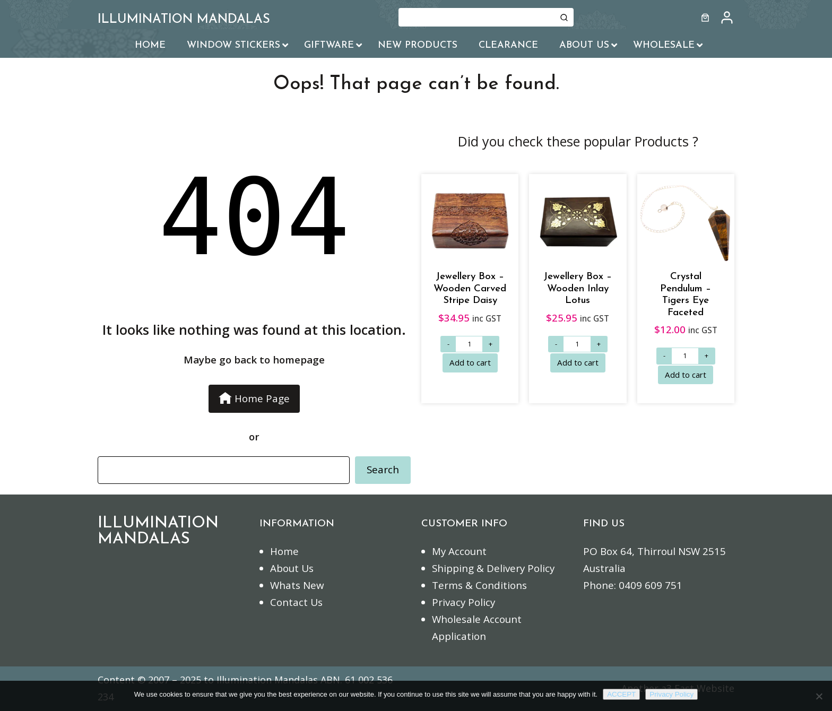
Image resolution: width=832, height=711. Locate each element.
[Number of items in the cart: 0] (705, 17)
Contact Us (296, 602)
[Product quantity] (469, 344)
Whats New (297, 585)
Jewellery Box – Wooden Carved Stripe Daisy (470, 289)
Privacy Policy (463, 602)
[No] (818, 696)
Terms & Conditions (479, 585)
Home (284, 551)
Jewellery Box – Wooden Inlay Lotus (577, 289)
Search (383, 469)
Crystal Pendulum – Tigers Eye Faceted (685, 295)
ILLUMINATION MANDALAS (184, 19)
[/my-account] (727, 17)
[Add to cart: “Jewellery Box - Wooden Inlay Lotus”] (577, 362)
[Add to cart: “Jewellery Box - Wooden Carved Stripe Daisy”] (470, 362)
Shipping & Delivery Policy (493, 568)
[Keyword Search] (476, 17)
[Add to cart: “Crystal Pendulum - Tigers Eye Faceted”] (685, 375)
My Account (459, 551)
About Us (292, 568)
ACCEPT (621, 694)
